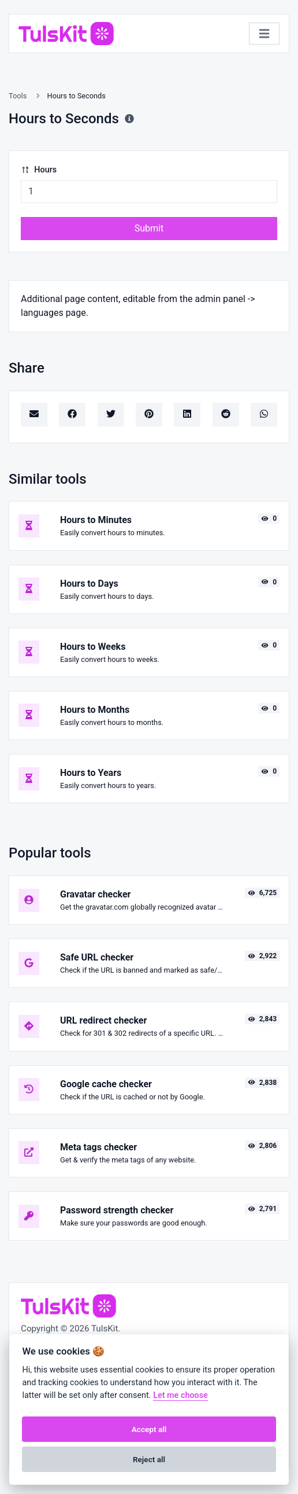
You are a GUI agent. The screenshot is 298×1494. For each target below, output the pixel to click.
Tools (18, 95)
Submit (149, 228)
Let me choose (180, 1395)
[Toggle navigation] (264, 34)
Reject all (149, 1459)
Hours (39, 170)
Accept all (149, 1429)
